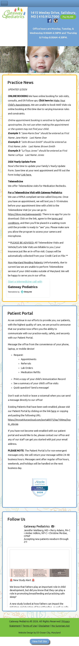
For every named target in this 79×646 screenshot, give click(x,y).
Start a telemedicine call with (25, 281)
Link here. (26, 174)
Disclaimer (44, 625)
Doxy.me (28, 292)
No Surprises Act (61, 625)
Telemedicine (12, 292)
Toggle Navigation (4, 3)
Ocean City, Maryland (50, 632)
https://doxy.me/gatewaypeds (24, 214)
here (53, 411)
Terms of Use (30, 625)
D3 (38, 632)
